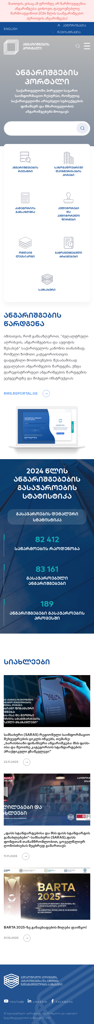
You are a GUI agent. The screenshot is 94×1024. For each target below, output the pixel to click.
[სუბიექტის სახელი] (47, 128)
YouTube (14, 1002)
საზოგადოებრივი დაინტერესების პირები (68, 164)
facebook (61, 1002)
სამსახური (47, 282)
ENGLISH (10, 29)
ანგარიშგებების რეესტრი (25, 162)
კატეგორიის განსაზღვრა (25, 203)
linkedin (37, 1002)
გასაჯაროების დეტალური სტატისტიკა (47, 516)
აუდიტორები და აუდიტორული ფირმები (68, 206)
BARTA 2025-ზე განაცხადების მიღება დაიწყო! (45, 927)
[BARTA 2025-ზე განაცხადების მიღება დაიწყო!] (47, 894)
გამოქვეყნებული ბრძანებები (68, 247)
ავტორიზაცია (71, 25)
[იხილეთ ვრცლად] (24, 762)
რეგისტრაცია (68, 32)
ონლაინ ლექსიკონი (25, 247)
